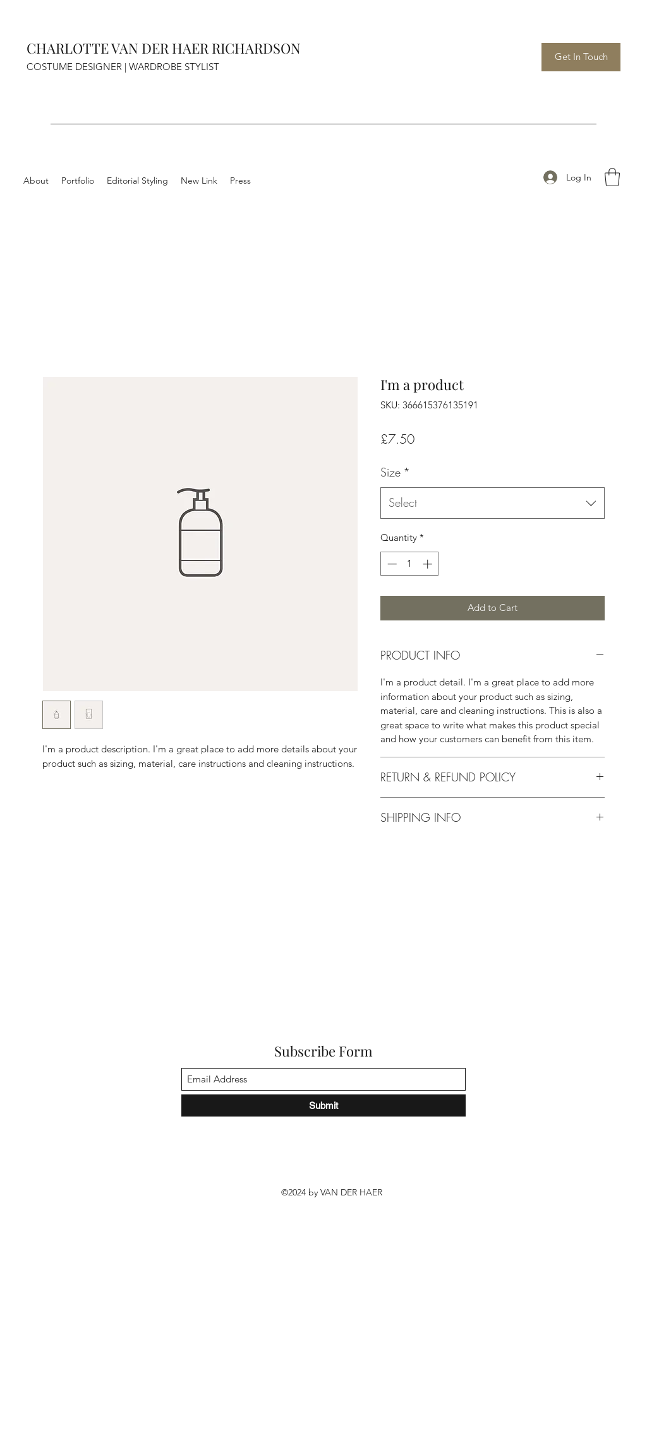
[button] (612, 177)
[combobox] (492, 503)
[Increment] (428, 564)
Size (395, 472)
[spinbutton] (409, 564)
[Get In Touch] (580, 57)
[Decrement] (390, 564)
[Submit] (323, 1105)
